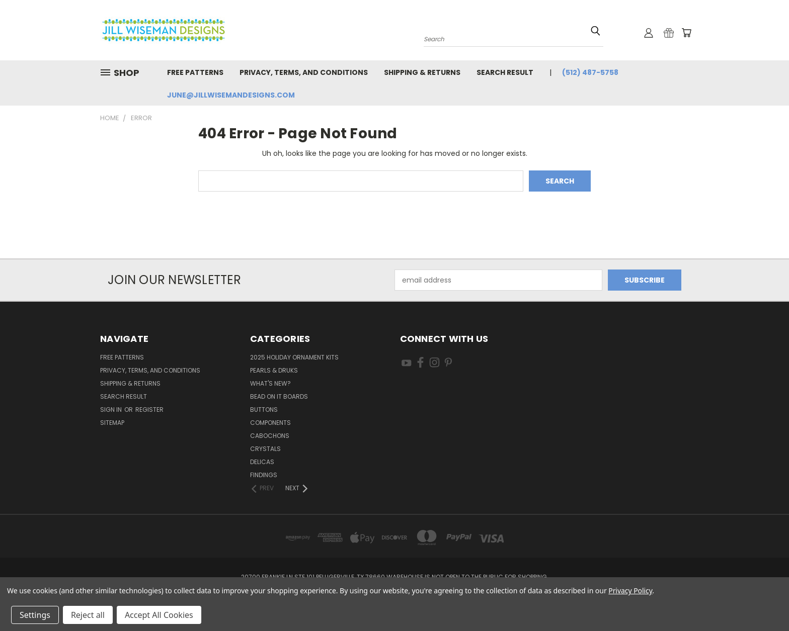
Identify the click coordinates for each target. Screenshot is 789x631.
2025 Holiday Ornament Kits (294, 357)
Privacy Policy (630, 590)
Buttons (264, 409)
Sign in (111, 409)
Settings (35, 614)
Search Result (505, 72)
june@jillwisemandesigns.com (231, 95)
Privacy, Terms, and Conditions (304, 72)
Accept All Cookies (159, 614)
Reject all (88, 614)
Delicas (262, 462)
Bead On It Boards (279, 396)
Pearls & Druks (274, 370)
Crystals (265, 448)
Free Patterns (195, 72)
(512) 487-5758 (590, 72)
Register (149, 409)
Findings (263, 475)
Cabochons (269, 435)
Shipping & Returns (422, 72)
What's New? (270, 383)
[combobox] (513, 38)
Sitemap (112, 422)
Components (270, 422)
